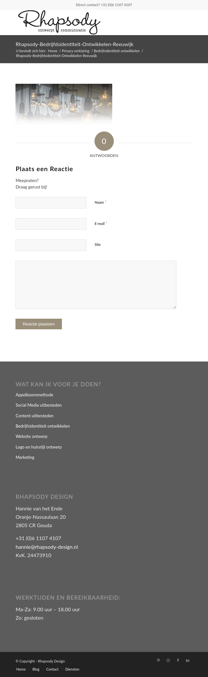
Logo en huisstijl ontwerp (38, 447)
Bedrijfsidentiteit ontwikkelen (42, 426)
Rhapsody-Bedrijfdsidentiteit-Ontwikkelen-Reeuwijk (74, 44)
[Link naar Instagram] (168, 660)
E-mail (100, 223)
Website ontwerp (31, 436)
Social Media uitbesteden (38, 405)
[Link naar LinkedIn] (188, 660)
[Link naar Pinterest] (158, 660)
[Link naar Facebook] (178, 660)
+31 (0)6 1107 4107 (116, 5)
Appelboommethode (34, 394)
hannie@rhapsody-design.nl (46, 547)
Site (97, 244)
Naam (100, 202)
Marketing (24, 457)
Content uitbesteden (34, 415)
